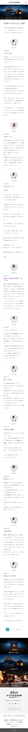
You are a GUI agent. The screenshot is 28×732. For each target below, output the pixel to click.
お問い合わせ (14, 726)
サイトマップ (16, 724)
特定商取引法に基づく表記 (16, 720)
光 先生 (14, 324)
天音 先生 (14, 48)
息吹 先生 (14, 131)
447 (17, 629)
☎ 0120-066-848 (14, 709)
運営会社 (9, 724)
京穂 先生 (14, 273)
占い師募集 (19, 722)
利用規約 (6, 720)
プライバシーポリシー (9, 722)
